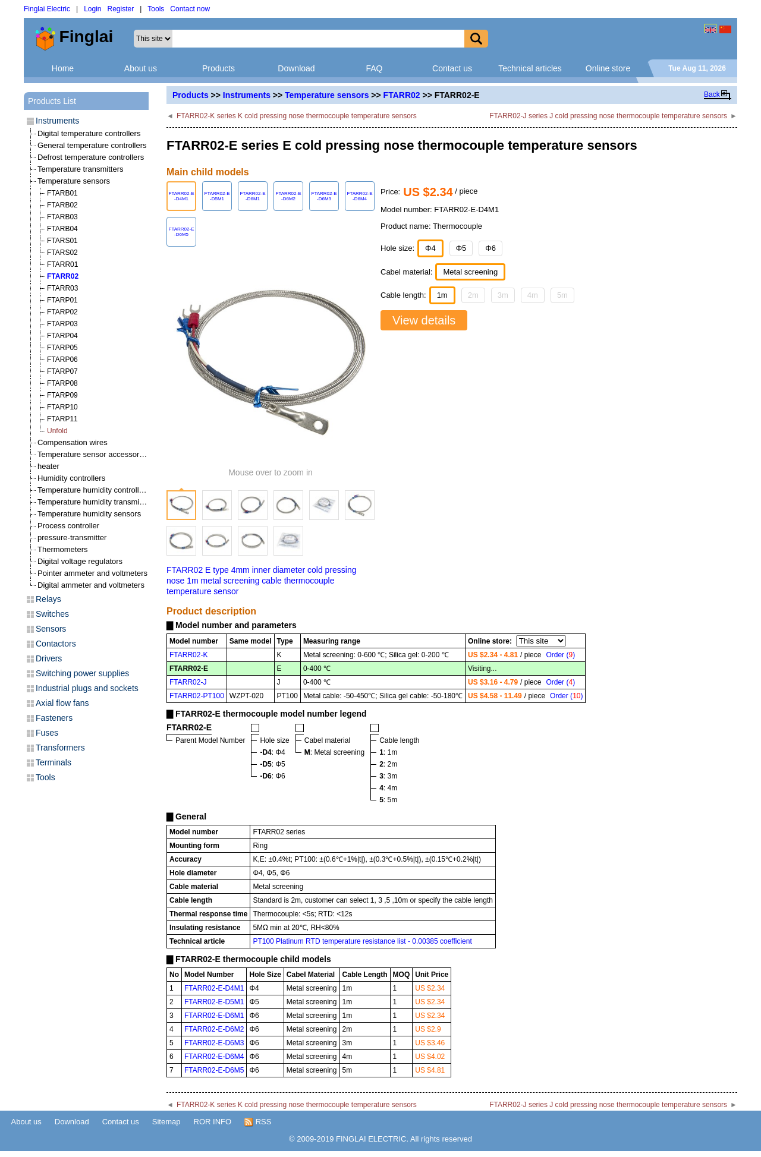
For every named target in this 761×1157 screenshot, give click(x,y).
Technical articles (530, 68)
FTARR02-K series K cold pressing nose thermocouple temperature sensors (297, 116)
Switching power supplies (82, 673)
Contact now (190, 9)
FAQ (374, 68)
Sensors (51, 628)
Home (63, 68)
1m (442, 295)
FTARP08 (62, 383)
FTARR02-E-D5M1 (214, 1002)
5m (562, 295)
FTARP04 (62, 336)
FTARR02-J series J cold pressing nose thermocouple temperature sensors (608, 116)
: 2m (388, 764)
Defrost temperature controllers (90, 157)
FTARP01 (62, 300)
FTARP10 (62, 407)
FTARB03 (62, 217)
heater (48, 466)
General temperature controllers (92, 145)
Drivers (49, 658)
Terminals (53, 762)
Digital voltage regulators (79, 561)
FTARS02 (62, 252)
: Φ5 (272, 764)
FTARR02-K (188, 655)
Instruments (247, 95)
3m (503, 295)
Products (218, 68)
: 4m (388, 788)
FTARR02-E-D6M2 (214, 1029)
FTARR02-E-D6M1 (214, 1015)
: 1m (388, 752)
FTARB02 (62, 205)
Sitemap (166, 1121)
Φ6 (490, 248)
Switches (52, 614)
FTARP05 (62, 347)
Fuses (47, 732)
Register (121, 9)
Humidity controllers (71, 478)
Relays (48, 599)
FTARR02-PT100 (196, 696)
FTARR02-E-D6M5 (214, 1070)
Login (92, 9)
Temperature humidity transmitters (96, 501)
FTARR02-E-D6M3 (214, 1043)
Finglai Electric (47, 9)
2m (473, 295)
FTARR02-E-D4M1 (214, 988)
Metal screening (470, 271)
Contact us (452, 68)
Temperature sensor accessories (93, 454)
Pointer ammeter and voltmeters (92, 573)
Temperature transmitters (80, 169)
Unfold (57, 431)
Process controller (68, 525)
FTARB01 (62, 193)
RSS (257, 1122)
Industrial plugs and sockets (87, 688)
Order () (560, 655)
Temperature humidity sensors (89, 513)
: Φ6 (272, 776)
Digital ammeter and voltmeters (90, 585)
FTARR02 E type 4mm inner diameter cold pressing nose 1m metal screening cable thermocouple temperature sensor (261, 580)
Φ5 (461, 248)
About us (140, 68)
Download (296, 68)
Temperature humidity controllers (93, 490)
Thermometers (62, 549)
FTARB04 (62, 229)
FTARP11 (62, 419)
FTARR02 (401, 95)
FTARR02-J (187, 682)
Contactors (56, 643)
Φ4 (430, 248)
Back (712, 94)
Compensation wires (72, 442)
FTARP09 (62, 395)
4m (532, 295)
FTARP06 (62, 359)
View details (423, 320)
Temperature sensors (327, 95)
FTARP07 (62, 371)
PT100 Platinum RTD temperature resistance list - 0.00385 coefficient (362, 941)
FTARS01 (62, 241)
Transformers (60, 747)
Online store (608, 68)
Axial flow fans (62, 703)
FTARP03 (62, 324)
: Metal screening (334, 752)
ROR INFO (213, 1121)
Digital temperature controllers (88, 133)
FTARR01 (62, 264)
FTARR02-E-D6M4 (214, 1056)
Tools (155, 9)
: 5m (388, 800)
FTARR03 (62, 288)
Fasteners (54, 718)
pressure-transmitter (71, 537)
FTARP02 (62, 312)
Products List (52, 101)
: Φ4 (272, 752)
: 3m (388, 776)
